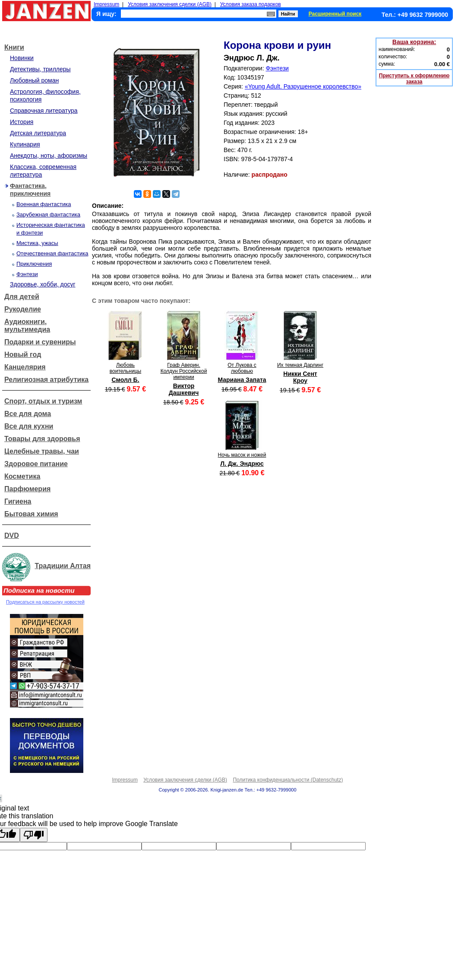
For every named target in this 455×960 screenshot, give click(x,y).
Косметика (22, 476)
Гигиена (17, 501)
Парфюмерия (27, 489)
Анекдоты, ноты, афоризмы (48, 155)
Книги (14, 47)
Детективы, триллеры (40, 69)
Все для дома (27, 413)
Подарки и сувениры (40, 342)
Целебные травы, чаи (41, 451)
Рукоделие (22, 309)
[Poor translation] (33, 835)
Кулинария (25, 144)
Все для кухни (28, 426)
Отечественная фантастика (52, 253)
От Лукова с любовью (242, 368)
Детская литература (38, 133)
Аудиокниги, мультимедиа (27, 325)
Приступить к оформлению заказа (414, 79)
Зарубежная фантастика (48, 214)
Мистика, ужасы (37, 243)
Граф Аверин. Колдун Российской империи (184, 371)
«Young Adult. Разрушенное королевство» (303, 86)
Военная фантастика (43, 204)
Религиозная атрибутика (46, 379)
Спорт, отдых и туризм (43, 401)
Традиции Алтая (63, 565)
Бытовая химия (31, 514)
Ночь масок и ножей (242, 455)
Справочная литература (44, 110)
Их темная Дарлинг (300, 365)
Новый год (22, 354)
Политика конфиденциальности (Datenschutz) (288, 780)
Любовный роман (34, 80)
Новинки (22, 57)
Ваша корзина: (414, 41)
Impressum (106, 4)
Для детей (21, 296)
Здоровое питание (36, 463)
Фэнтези (27, 274)
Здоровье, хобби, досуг (43, 284)
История (21, 121)
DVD (11, 535)
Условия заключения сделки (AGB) (170, 4)
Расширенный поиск (335, 14)
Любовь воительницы (125, 368)
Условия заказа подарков (250, 4)
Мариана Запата (242, 379)
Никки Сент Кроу (300, 377)
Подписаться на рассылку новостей (45, 601)
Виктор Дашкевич (184, 389)
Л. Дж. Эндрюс (242, 463)
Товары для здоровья (42, 438)
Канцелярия (25, 367)
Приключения (34, 264)
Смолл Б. (125, 379)
